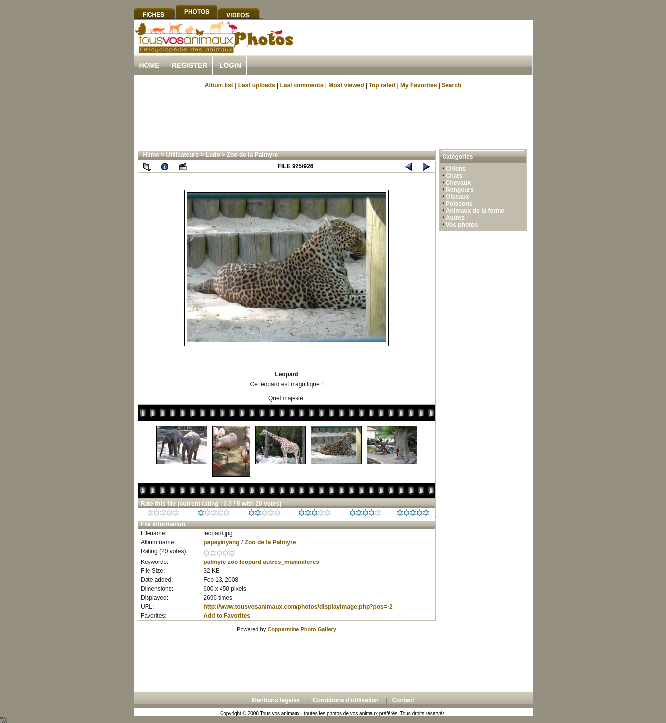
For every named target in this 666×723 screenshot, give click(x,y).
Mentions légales (276, 700)
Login (230, 65)
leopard (250, 562)
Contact (403, 700)
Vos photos (462, 224)
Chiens (456, 168)
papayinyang (221, 542)
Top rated (382, 85)
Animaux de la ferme (475, 210)
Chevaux (458, 182)
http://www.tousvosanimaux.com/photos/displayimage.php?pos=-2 (297, 606)
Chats (454, 175)
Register (190, 65)
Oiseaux (457, 196)
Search (451, 85)
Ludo (213, 154)
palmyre (214, 562)
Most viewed (346, 85)
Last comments (301, 85)
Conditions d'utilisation (346, 700)
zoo (233, 562)
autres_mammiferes (291, 562)
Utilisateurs (182, 154)
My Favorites (418, 85)
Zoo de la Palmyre (252, 154)
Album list (219, 85)
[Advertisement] (416, 49)
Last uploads (256, 85)
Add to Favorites (226, 615)
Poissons (459, 203)
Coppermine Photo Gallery (301, 629)
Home (149, 65)
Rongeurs (460, 189)
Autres (455, 217)
